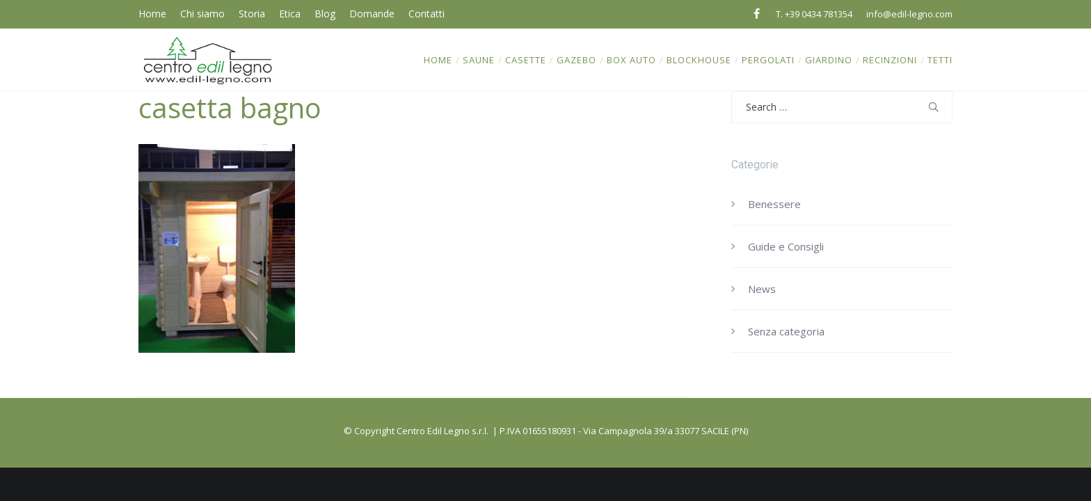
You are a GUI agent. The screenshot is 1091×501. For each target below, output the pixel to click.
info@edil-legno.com (909, 14)
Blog (324, 13)
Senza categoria (786, 331)
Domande (372, 13)
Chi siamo (202, 13)
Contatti (426, 13)
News (762, 289)
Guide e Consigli (786, 246)
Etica (290, 13)
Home (152, 13)
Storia (252, 13)
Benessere (774, 204)
